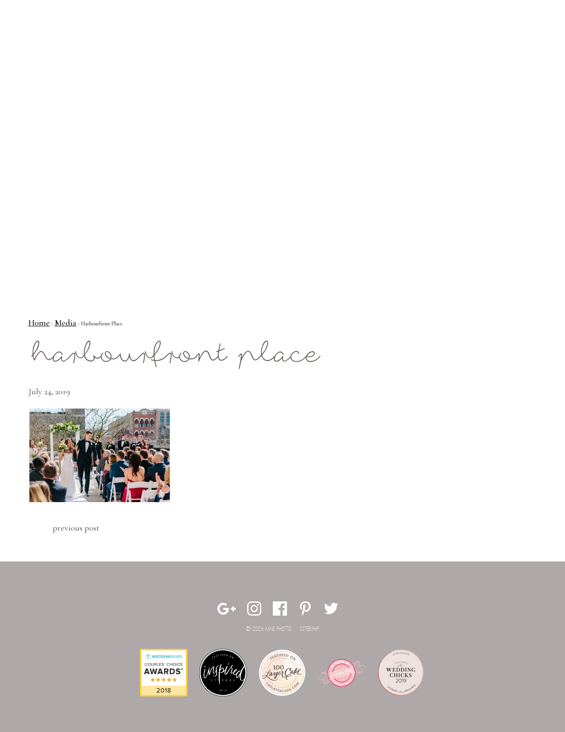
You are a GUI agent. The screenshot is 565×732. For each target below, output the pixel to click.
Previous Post (76, 528)
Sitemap (309, 629)
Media (65, 322)
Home (39, 322)
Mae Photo (64, 38)
